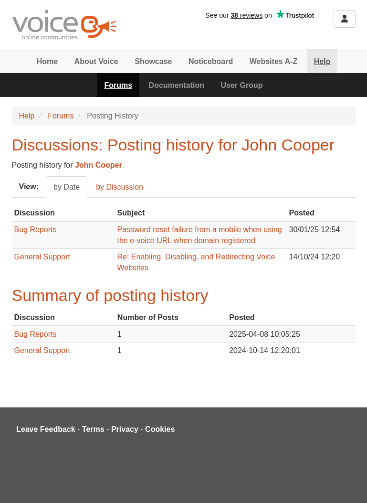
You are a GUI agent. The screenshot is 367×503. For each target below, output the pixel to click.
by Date (66, 187)
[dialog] (349, 484)
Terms (93, 429)
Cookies (160, 429)
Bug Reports (35, 229)
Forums (118, 85)
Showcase (153, 61)
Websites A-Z (273, 61)
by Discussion (119, 187)
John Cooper (98, 165)
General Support (42, 257)
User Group (242, 85)
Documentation (176, 85)
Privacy (124, 429)
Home (47, 61)
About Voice (96, 61)
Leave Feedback (45, 429)
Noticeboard (211, 61)
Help (322, 61)
